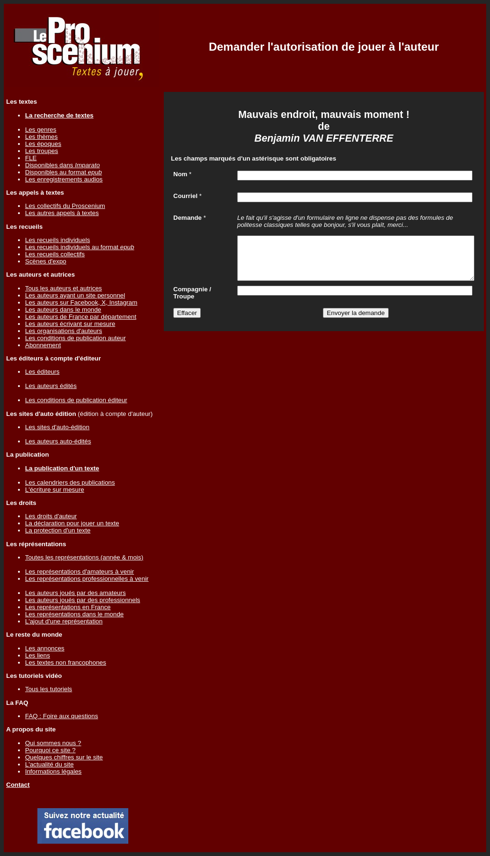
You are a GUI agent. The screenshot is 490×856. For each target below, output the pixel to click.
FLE (30, 158)
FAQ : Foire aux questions (61, 716)
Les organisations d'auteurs (63, 330)
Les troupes (41, 150)
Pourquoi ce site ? (50, 750)
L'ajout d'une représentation (64, 621)
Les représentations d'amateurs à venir (79, 571)
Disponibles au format (63, 172)
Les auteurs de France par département (80, 316)
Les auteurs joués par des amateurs (75, 592)
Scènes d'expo (45, 261)
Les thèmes (41, 136)
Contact (18, 784)
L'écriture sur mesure (54, 489)
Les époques (43, 143)
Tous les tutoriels (48, 689)
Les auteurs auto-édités (58, 441)
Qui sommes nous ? (53, 743)
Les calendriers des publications (70, 482)
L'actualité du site (49, 764)
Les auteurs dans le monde (63, 309)
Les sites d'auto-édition (57, 427)
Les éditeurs (42, 371)
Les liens (37, 655)
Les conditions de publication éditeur (76, 400)
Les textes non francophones (65, 662)
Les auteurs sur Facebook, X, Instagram (81, 302)
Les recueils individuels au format (79, 247)
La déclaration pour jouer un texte (72, 523)
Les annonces (44, 648)
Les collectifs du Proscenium (65, 205)
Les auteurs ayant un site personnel (75, 295)
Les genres (40, 129)
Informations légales (53, 771)
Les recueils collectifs (55, 254)
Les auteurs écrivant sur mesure (70, 323)
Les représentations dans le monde (74, 614)
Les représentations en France (68, 607)
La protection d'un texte (57, 530)
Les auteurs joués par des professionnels (82, 600)
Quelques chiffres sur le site (64, 757)
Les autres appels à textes (62, 212)
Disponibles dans (62, 165)
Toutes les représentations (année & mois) (84, 557)
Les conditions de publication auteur (75, 338)
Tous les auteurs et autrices (63, 288)
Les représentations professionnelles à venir (87, 578)
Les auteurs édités (51, 385)
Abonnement (43, 345)
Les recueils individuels (57, 239)
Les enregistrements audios (64, 179)
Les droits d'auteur (51, 516)
